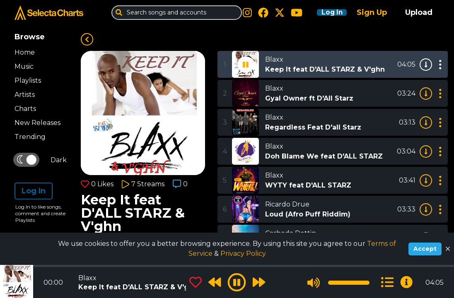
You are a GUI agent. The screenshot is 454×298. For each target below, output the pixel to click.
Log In (326, 12)
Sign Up (372, 12)
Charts (25, 109)
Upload (418, 12)
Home (24, 52)
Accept (425, 248)
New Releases (37, 123)
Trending (30, 137)
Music (24, 66)
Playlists (27, 80)
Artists (24, 95)
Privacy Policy (243, 253)
